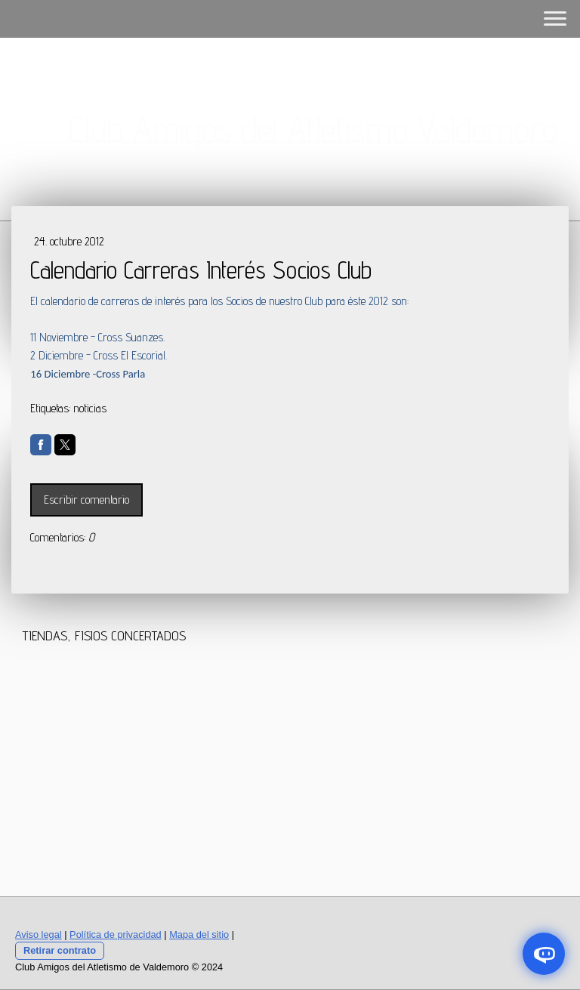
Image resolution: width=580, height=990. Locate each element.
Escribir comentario (86, 499)
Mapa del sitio (199, 934)
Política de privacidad (115, 934)
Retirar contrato (59, 950)
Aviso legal (38, 934)
